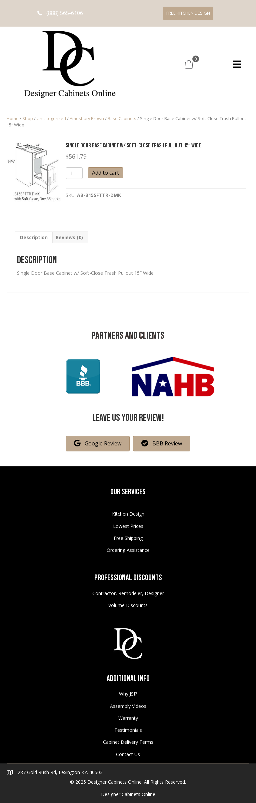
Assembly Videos (128, 706)
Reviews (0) (69, 237)
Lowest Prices (128, 526)
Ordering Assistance (128, 550)
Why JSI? (128, 694)
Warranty (128, 718)
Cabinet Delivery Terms (128, 742)
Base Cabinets (122, 118)
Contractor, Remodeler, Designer (128, 593)
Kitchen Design (128, 514)
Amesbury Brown (87, 118)
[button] (60, 13)
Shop (27, 118)
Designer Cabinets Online (128, 794)
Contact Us (128, 754)
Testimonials (128, 730)
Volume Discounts (128, 605)
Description (34, 237)
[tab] (34, 237)
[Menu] (237, 64)
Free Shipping (128, 538)
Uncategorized (51, 118)
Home (13, 118)
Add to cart (105, 172)
